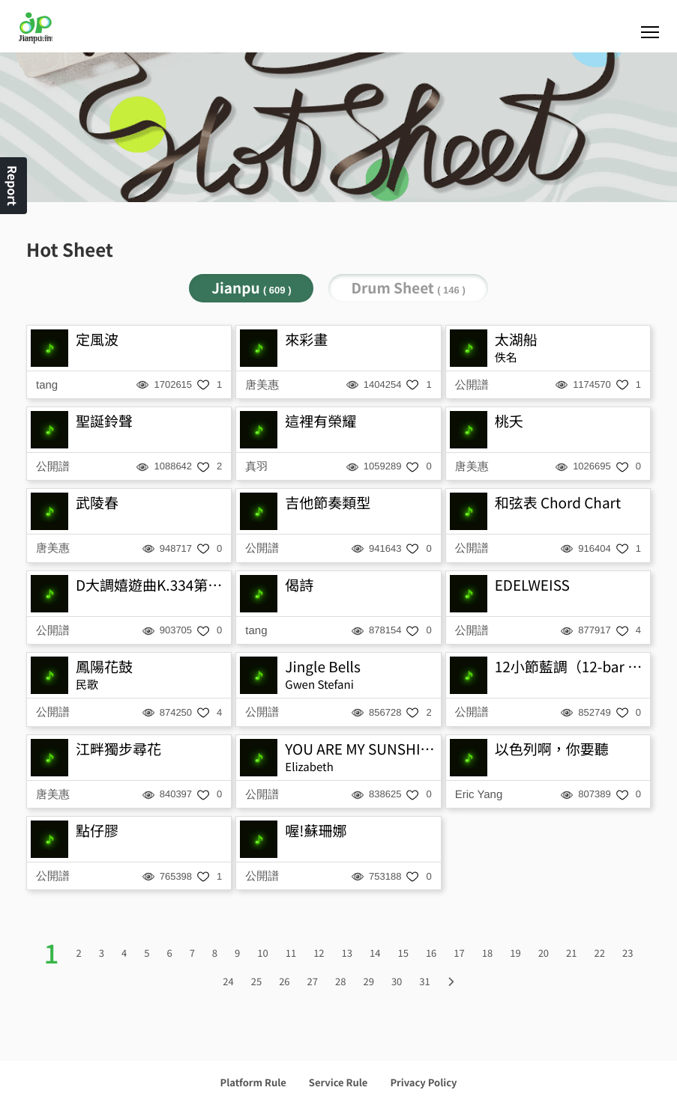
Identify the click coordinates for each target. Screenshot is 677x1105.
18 (487, 953)
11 (291, 953)
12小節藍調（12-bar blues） (570, 667)
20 (543, 953)
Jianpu (251, 288)
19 (515, 953)
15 (402, 953)
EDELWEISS (532, 585)
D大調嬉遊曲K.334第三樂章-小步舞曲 (151, 585)
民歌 (87, 684)
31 (424, 981)
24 (228, 981)
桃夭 (509, 421)
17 (459, 953)
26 (284, 981)
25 (256, 981)
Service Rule (338, 1082)
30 (396, 981)
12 (318, 953)
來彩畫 (306, 339)
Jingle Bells (323, 667)
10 (262, 953)
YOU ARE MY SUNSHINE (360, 749)
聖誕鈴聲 (104, 421)
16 (431, 953)
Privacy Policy (423, 1082)
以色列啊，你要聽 (552, 749)
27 (312, 981)
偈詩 (299, 585)
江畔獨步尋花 (118, 749)
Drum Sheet (408, 288)
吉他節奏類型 (327, 503)
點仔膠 (97, 831)
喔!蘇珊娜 (315, 831)
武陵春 (97, 503)
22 (600, 953)
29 (368, 981)
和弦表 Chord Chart (558, 503)
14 (375, 953)
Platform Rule (253, 1082)
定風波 (97, 339)
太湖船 (516, 339)
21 (571, 953)
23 (627, 953)
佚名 (506, 357)
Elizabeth (309, 767)
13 (347, 953)
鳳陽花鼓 (104, 667)
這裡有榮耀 (320, 421)
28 (340, 981)
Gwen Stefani (319, 684)
